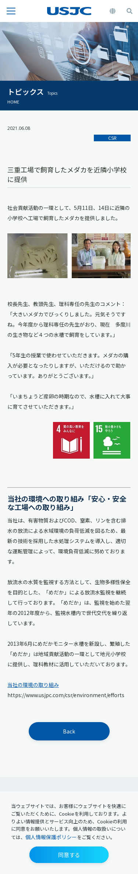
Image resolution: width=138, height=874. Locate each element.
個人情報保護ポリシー (51, 837)
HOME (13, 101)
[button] (69, 854)
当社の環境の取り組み (33, 684)
